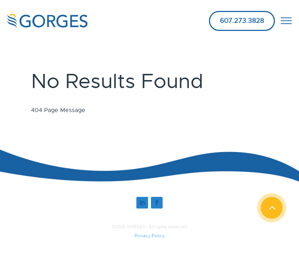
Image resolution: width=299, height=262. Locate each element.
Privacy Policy (150, 236)
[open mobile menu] (286, 20)
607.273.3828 (242, 21)
